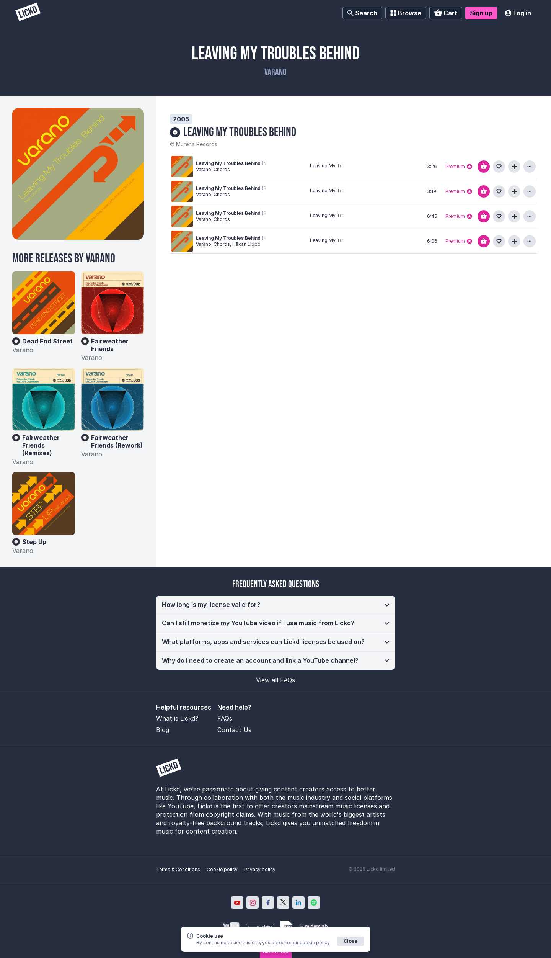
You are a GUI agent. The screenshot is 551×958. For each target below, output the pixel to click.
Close (350, 941)
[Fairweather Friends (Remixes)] (43, 399)
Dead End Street (47, 341)
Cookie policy (222, 869)
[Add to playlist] (514, 166)
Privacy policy (260, 869)
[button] (275, 605)
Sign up (481, 13)
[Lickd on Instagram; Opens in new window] (252, 902)
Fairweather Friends (110, 345)
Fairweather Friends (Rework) (117, 441)
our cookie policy (310, 942)
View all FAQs (275, 680)
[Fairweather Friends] (112, 302)
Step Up (34, 542)
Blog (162, 730)
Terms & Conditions (178, 869)
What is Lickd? (177, 718)
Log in (518, 13)
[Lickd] (28, 13)
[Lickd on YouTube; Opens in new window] (237, 902)
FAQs (224, 718)
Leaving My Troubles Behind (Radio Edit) (242, 188)
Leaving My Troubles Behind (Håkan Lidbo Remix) (252, 238)
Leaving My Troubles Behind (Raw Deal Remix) (249, 213)
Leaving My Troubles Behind (239, 132)
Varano (275, 72)
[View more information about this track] (529, 166)
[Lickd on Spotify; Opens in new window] (314, 902)
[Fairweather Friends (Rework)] (112, 399)
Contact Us (234, 730)
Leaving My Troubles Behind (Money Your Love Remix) (258, 163)
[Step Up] (43, 503)
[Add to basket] (484, 166)
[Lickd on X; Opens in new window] (283, 902)
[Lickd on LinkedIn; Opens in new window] (298, 902)
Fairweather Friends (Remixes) (41, 445)
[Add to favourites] (499, 166)
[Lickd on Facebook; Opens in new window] (268, 902)
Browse (405, 13)
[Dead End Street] (43, 302)
